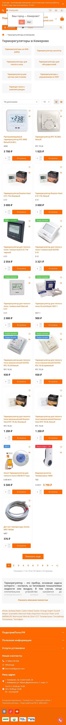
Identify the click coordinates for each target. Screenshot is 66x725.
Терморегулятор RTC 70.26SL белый (48, 138)
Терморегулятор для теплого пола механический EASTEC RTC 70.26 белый (17, 363)
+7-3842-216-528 (12, 661)
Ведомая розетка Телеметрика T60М (43, 474)
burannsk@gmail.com (15, 668)
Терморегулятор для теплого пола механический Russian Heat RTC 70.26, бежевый (17, 419)
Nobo (29, 613)
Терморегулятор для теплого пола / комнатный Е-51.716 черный (17, 250)
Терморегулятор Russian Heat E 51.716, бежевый (17, 194)
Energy (43, 610)
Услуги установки (33, 648)
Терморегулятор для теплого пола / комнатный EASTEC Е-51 (48, 250)
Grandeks (13, 613)
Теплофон (18, 619)
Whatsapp (9, 664)
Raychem (36, 613)
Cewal (30, 610)
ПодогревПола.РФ (33, 632)
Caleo (24, 610)
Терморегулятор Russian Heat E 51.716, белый (48, 194)
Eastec (37, 610)
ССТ (37, 616)
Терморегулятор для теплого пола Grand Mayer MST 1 (48, 304)
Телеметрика (46, 616)
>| (57, 565)
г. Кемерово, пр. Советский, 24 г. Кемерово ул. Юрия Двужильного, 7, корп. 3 (26, 681)
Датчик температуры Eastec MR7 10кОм (16, 528)
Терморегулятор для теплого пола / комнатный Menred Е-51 (17, 306)
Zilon (32, 616)
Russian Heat (47, 613)
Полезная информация (33, 640)
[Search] (45, 27)
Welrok (26, 616)
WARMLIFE (7, 616)
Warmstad (17, 616)
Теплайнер (58, 616)
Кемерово (12, 10)
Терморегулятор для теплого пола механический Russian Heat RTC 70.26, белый (48, 419)
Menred (22, 613)
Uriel (56, 613)
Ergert (50, 610)
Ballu (18, 610)
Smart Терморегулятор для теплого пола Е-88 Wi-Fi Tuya (17, 474)
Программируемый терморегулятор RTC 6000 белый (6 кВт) (15, 139)
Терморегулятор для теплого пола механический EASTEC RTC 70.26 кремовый (48, 363)
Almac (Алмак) (9, 610)
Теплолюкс (7, 619)
